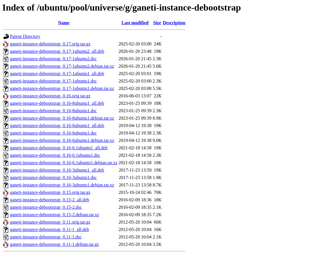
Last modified (135, 22)
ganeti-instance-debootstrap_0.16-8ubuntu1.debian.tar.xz (62, 118)
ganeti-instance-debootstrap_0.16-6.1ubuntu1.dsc (55, 155)
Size (157, 22)
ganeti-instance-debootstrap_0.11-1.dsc (46, 236)
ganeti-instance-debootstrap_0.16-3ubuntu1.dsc (53, 177)
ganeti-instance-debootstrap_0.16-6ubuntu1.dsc (53, 132)
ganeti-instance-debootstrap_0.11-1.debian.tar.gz (54, 244)
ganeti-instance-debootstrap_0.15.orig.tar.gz (50, 192)
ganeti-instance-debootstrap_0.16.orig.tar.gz (50, 95)
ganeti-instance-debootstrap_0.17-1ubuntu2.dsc (53, 58)
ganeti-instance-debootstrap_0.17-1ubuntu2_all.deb (57, 51)
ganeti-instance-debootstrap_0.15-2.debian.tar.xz (54, 214)
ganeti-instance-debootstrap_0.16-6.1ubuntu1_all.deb (59, 147)
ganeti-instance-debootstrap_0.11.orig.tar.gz (50, 222)
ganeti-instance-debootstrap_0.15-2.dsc (46, 207)
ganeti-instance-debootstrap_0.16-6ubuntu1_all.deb (57, 125)
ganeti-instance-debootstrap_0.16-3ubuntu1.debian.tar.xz (62, 184)
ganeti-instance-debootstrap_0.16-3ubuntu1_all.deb (57, 170)
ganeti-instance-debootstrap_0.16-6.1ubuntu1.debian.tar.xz (63, 162)
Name (63, 22)
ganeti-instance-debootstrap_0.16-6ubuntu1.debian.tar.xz (62, 140)
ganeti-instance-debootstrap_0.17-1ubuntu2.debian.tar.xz (62, 66)
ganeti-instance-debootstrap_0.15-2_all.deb (49, 199)
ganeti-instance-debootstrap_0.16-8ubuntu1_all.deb (57, 103)
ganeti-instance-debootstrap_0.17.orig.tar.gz (50, 43)
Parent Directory (25, 36)
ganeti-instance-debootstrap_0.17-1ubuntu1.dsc (53, 81)
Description (174, 22)
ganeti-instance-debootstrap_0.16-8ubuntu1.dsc (53, 110)
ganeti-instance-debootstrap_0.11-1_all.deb (49, 229)
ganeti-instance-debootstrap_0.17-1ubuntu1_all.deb (57, 73)
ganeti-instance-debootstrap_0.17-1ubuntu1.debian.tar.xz (62, 88)
